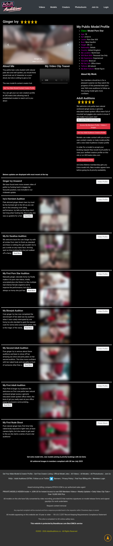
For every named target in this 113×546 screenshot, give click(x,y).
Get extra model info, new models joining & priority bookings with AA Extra (56, 457)
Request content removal (56, 506)
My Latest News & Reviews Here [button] (89, 120)
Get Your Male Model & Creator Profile (17, 474)
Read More (28, 216)
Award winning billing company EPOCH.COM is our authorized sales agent (57, 487)
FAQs (10, 479)
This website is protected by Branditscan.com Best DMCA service (56, 523)
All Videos (74, 474)
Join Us (95, 7)
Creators (66, 7)
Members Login (98, 479)
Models (53, 7)
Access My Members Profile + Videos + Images (93, 126)
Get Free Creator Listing (43, 474)
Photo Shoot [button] (102, 423)
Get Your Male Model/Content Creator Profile (19, 88)
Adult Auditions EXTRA (85, 160)
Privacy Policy (67, 479)
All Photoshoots (96, 474)
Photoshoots (80, 7)
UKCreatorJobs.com (92, 155)
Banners (57, 479)
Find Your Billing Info (82, 479)
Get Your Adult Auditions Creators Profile (91, 133)
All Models (84, 474)
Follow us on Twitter (43, 479)
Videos (42, 7)
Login (106, 7)
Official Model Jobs (61, 474)
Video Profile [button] (103, 182)
